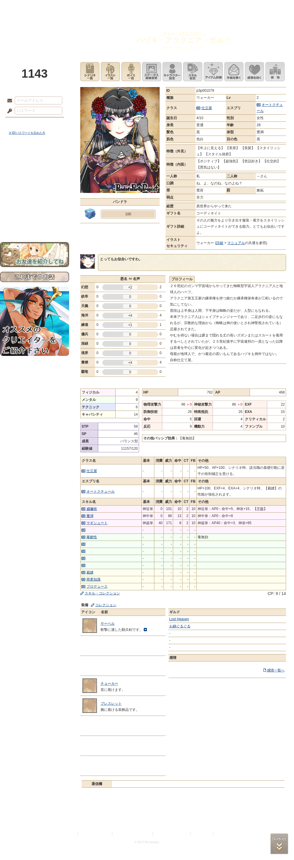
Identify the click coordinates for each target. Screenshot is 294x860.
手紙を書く (233, 71)
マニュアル (236, 243)
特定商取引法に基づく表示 (133, 833)
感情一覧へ (276, 670)
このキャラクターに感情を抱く (254, 71)
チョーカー (109, 683)
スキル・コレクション (102, 593)
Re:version (223, 833)
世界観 (34, 160)
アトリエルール (34, 197)
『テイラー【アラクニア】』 (183, 33)
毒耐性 (91, 537)
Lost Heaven (179, 619)
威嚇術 (91, 509)
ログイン (20, 123)
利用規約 (70, 833)
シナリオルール (34, 190)
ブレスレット (111, 703)
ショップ (230, 7)
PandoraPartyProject (34, 32)
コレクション (105, 605)
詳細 (219, 243)
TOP (21, 7)
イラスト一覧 (110, 71)
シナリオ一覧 (89, 71)
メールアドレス (8, 100)
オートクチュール (100, 491)
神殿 (63, 7)
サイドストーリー (34, 171)
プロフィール (182, 279)
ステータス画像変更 (151, 71)
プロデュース (97, 586)
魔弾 (89, 516)
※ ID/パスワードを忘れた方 (27, 132)
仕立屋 (206, 108)
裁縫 (89, 572)
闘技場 (272, 7)
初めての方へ (34, 213)
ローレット (105, 7)
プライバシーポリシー (95, 833)
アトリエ (147, 7)
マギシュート (97, 523)
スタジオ (189, 7)
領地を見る (275, 71)
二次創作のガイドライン (172, 833)
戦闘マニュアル (34, 204)
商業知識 (93, 579)
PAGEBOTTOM (279, 844)
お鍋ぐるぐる (180, 626)
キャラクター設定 (172, 71)
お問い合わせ (34, 224)
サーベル (108, 623)
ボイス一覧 (131, 71)
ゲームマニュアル (34, 181)
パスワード (8, 111)
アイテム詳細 (213, 71)
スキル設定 (192, 71)
